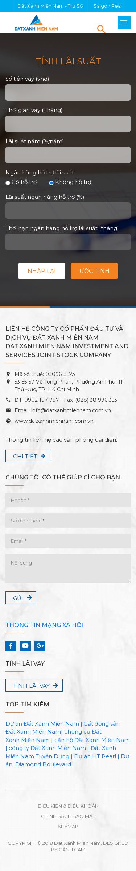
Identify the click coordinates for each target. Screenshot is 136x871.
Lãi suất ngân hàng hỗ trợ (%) (45, 196)
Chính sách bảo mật (68, 816)
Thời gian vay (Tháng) (34, 110)
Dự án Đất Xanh (27, 723)
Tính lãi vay (31, 685)
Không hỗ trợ (70, 181)
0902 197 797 (41, 400)
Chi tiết (25, 456)
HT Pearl (104, 756)
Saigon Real (108, 6)
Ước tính (94, 271)
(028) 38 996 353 (96, 400)
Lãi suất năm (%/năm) (34, 141)
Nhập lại (42, 271)
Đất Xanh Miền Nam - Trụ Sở (50, 6)
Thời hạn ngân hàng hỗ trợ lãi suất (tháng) (62, 228)
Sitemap (68, 826)
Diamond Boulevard (43, 764)
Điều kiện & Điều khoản (68, 806)
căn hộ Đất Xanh (77, 739)
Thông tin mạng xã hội (44, 625)
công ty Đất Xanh (32, 747)
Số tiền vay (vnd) (27, 78)
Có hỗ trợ (21, 181)
